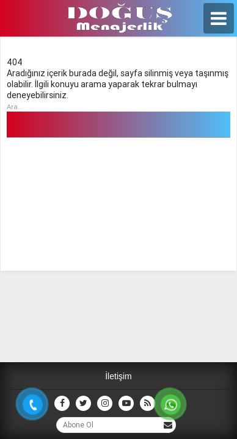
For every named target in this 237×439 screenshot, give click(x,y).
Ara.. (14, 106)
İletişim (118, 376)
